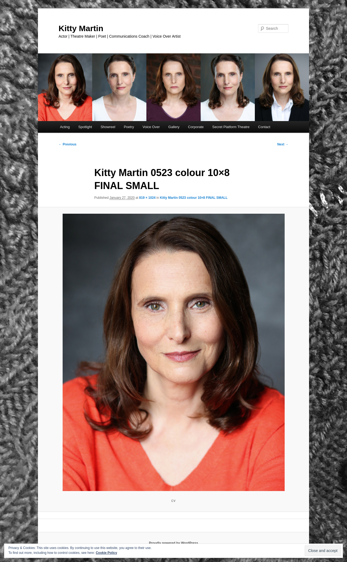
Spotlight (85, 127)
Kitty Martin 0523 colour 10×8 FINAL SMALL (194, 198)
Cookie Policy (106, 553)
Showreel (108, 127)
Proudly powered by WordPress (173, 543)
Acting (65, 127)
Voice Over (151, 127)
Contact (264, 127)
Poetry (129, 127)
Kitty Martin (81, 28)
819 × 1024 (147, 198)
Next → (282, 144)
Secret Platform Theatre (231, 127)
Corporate (196, 127)
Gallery (173, 127)
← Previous (67, 144)
